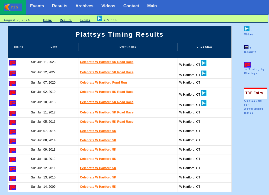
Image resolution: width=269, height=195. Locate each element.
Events (37, 6)
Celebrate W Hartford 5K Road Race (106, 62)
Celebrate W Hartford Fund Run (103, 82)
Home (47, 20)
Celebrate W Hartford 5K (98, 131)
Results (59, 6)
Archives (84, 6)
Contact (131, 6)
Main (152, 6)
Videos (108, 6)
